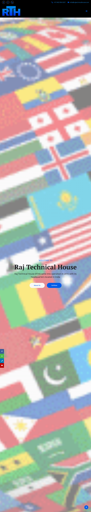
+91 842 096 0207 (59, 2)
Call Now (54, 285)
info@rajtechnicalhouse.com (78, 2)
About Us (37, 285)
